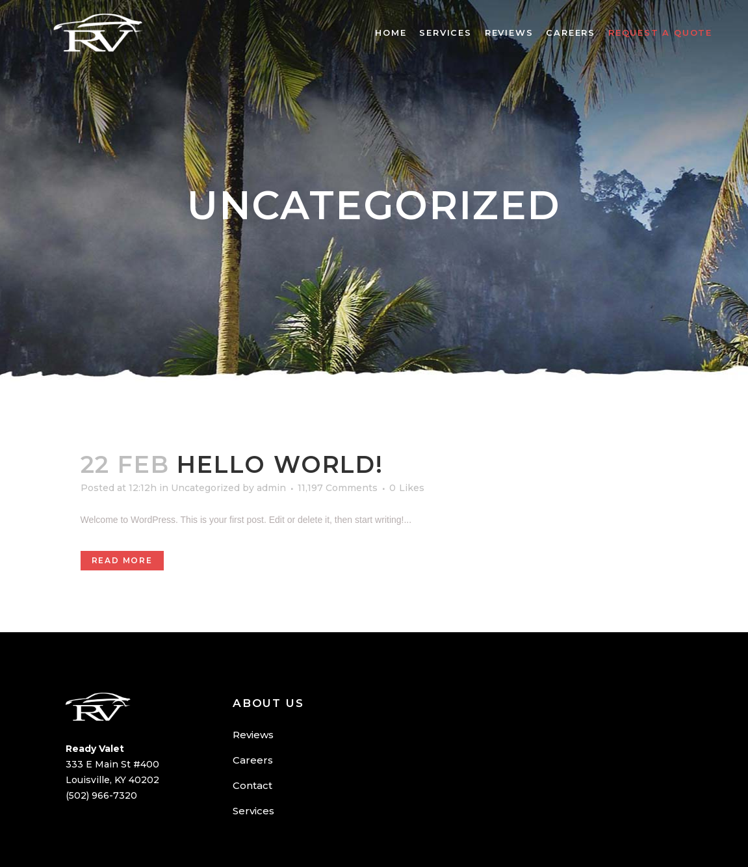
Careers (253, 760)
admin (271, 488)
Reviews (253, 734)
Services (253, 811)
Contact (252, 785)
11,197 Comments (338, 488)
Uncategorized (205, 488)
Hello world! (280, 464)
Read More (122, 560)
